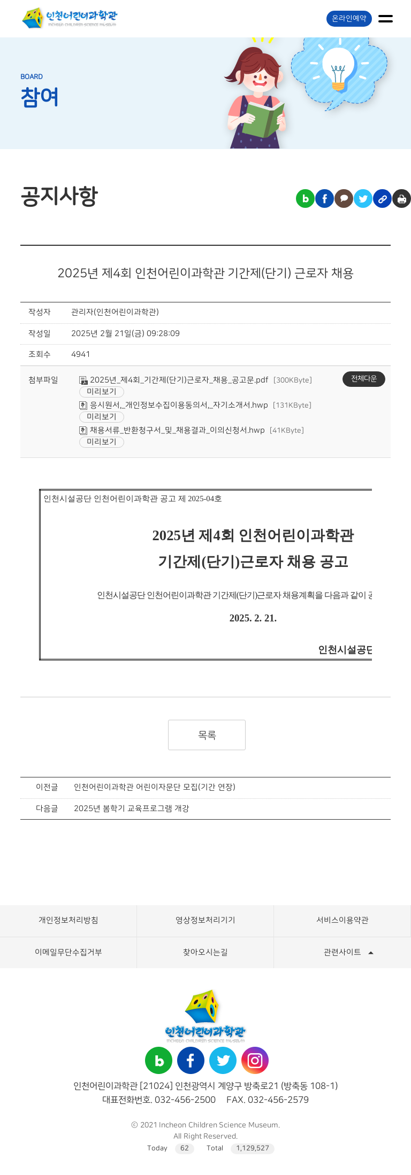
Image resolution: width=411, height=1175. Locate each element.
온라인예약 (349, 18)
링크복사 (382, 198)
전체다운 (364, 379)
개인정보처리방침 (68, 920)
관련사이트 (342, 952)
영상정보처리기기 (205, 920)
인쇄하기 (401, 198)
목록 (207, 735)
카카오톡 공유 (343, 198)
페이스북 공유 (324, 198)
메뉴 (385, 18)
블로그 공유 (305, 198)
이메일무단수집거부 (68, 952)
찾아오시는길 (205, 952)
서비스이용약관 (342, 920)
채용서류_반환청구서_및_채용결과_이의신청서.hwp (172, 430)
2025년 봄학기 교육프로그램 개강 (131, 808)
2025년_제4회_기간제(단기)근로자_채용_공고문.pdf (174, 380)
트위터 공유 (363, 198)
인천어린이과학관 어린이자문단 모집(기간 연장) (154, 787)
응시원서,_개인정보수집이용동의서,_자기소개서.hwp (173, 405)
